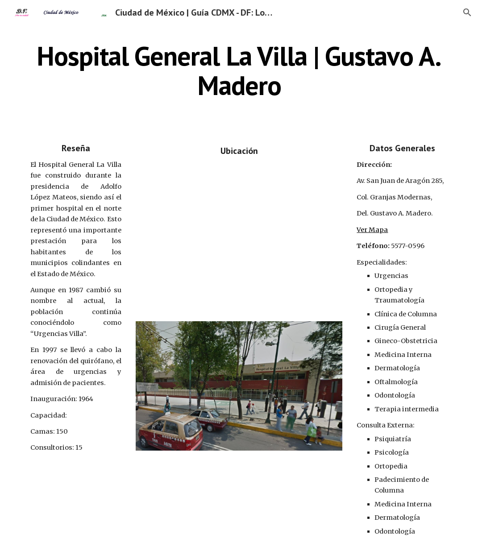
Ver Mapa (372, 230)
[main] (239, 70)
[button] (467, 12)
